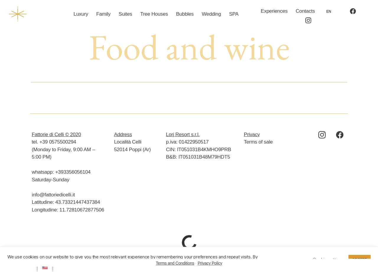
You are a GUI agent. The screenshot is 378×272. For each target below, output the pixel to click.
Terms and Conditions (175, 263)
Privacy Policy (210, 263)
